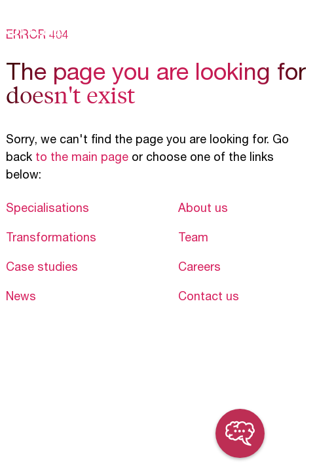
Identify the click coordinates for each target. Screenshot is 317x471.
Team (193, 239)
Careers (199, 268)
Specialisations (47, 209)
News (21, 298)
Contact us (208, 298)
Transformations (51, 239)
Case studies (42, 268)
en (274, 27)
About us (203, 209)
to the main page (81, 158)
